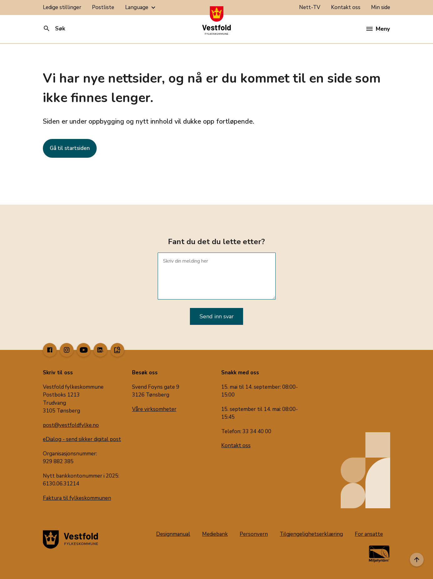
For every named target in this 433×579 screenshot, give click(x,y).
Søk (54, 28)
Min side (380, 7)
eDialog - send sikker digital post (82, 439)
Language (141, 7)
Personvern (254, 534)
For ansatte (369, 534)
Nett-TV (309, 7)
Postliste (103, 7)
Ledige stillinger (62, 7)
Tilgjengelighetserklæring (311, 534)
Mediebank (215, 534)
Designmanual (173, 534)
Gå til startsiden (70, 148)
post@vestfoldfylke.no (71, 425)
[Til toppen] (417, 559)
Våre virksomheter (154, 409)
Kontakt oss (345, 7)
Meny (378, 29)
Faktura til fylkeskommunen (77, 498)
